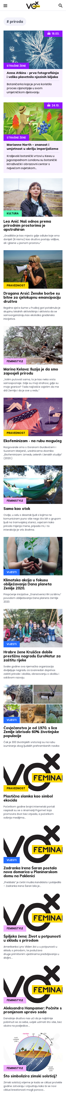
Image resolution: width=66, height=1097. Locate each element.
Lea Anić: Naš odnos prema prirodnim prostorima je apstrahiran (27, 225)
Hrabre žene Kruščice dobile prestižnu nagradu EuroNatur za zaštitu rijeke (32, 656)
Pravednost (16, 285)
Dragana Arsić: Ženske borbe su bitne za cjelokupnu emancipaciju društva (32, 297)
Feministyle (15, 361)
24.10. (53, 105)
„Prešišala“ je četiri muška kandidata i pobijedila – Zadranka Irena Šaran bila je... (32, 884)
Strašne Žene (16, 66)
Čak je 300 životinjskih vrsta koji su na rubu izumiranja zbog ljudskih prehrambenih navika (31, 744)
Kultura (13, 213)
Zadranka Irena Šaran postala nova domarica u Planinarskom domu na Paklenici (30, 872)
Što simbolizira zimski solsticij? (30, 1076)
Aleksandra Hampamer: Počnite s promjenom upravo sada (33, 1010)
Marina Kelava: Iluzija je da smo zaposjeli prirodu (31, 371)
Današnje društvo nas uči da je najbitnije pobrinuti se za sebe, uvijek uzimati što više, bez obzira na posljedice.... (33, 1022)
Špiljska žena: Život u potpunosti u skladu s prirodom (32, 938)
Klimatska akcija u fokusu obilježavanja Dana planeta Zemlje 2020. (28, 584)
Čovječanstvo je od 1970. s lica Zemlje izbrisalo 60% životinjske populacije (31, 732)
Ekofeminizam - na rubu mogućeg (33, 441)
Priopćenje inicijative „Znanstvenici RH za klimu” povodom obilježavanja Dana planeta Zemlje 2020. (32, 598)
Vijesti (12, 572)
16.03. (53, 33)
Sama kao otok (17, 508)
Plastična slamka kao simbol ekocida (28, 798)
